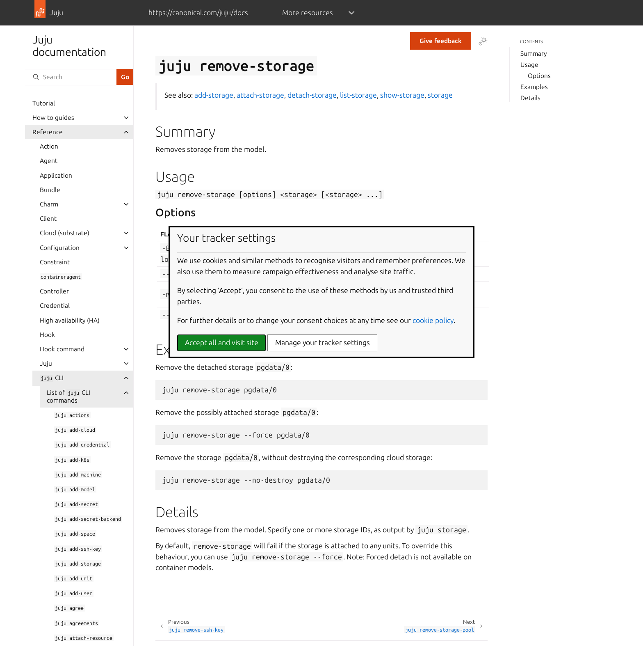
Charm (49, 204)
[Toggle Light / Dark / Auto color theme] (483, 41)
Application (56, 175)
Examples (534, 86)
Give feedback (441, 40)
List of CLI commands (68, 396)
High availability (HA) (70, 320)
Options (539, 75)
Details (530, 97)
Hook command (62, 349)
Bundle (50, 189)
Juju (46, 363)
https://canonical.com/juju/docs (198, 12)
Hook (47, 334)
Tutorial (43, 103)
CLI (52, 377)
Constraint (55, 262)
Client (48, 218)
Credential (55, 305)
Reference (47, 131)
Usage (529, 64)
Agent (48, 160)
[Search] (70, 77)
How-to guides (53, 117)
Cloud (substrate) (64, 232)
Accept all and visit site (221, 342)
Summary (533, 53)
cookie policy (433, 320)
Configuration (60, 247)
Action (49, 146)
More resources (307, 12)
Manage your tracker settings (322, 342)
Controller (54, 291)
